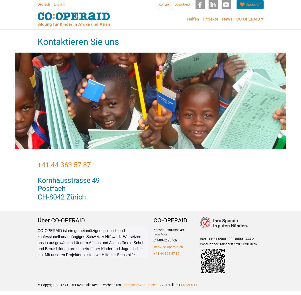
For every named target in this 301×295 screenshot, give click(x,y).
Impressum (131, 289)
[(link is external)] (250, 4)
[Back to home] (74, 19)
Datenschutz (151, 289)
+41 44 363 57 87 (65, 169)
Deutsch (44, 4)
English (59, 4)
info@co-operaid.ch (168, 251)
